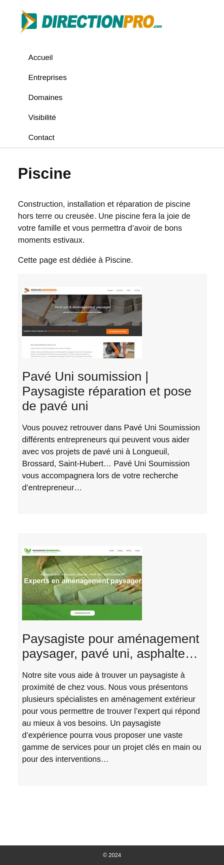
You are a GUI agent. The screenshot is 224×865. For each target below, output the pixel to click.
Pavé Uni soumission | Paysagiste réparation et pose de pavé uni (106, 391)
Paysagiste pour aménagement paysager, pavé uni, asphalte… (110, 646)
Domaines (45, 97)
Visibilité (42, 117)
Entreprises (47, 77)
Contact (41, 137)
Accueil (40, 57)
